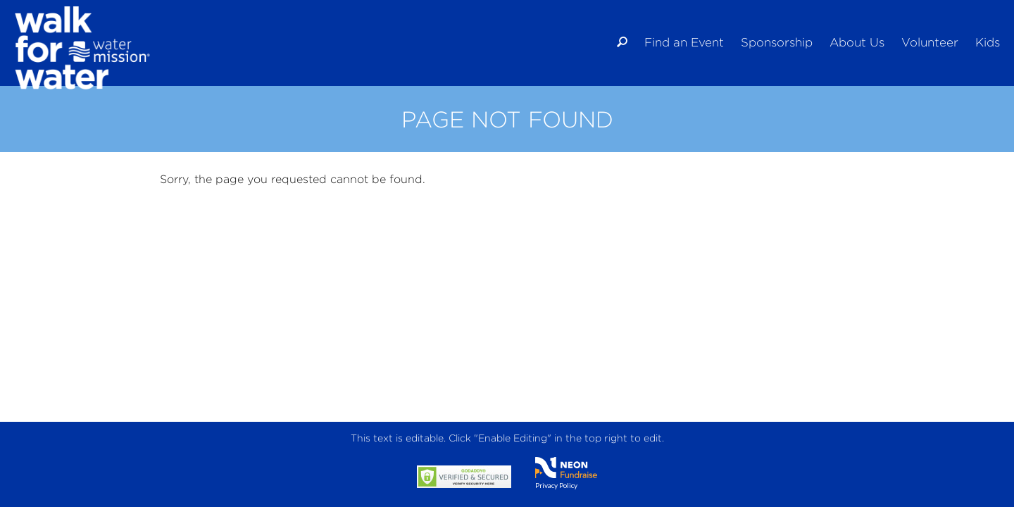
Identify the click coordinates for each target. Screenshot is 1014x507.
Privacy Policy (556, 485)
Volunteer (929, 42)
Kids (987, 42)
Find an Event (684, 42)
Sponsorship (777, 42)
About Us (857, 42)
